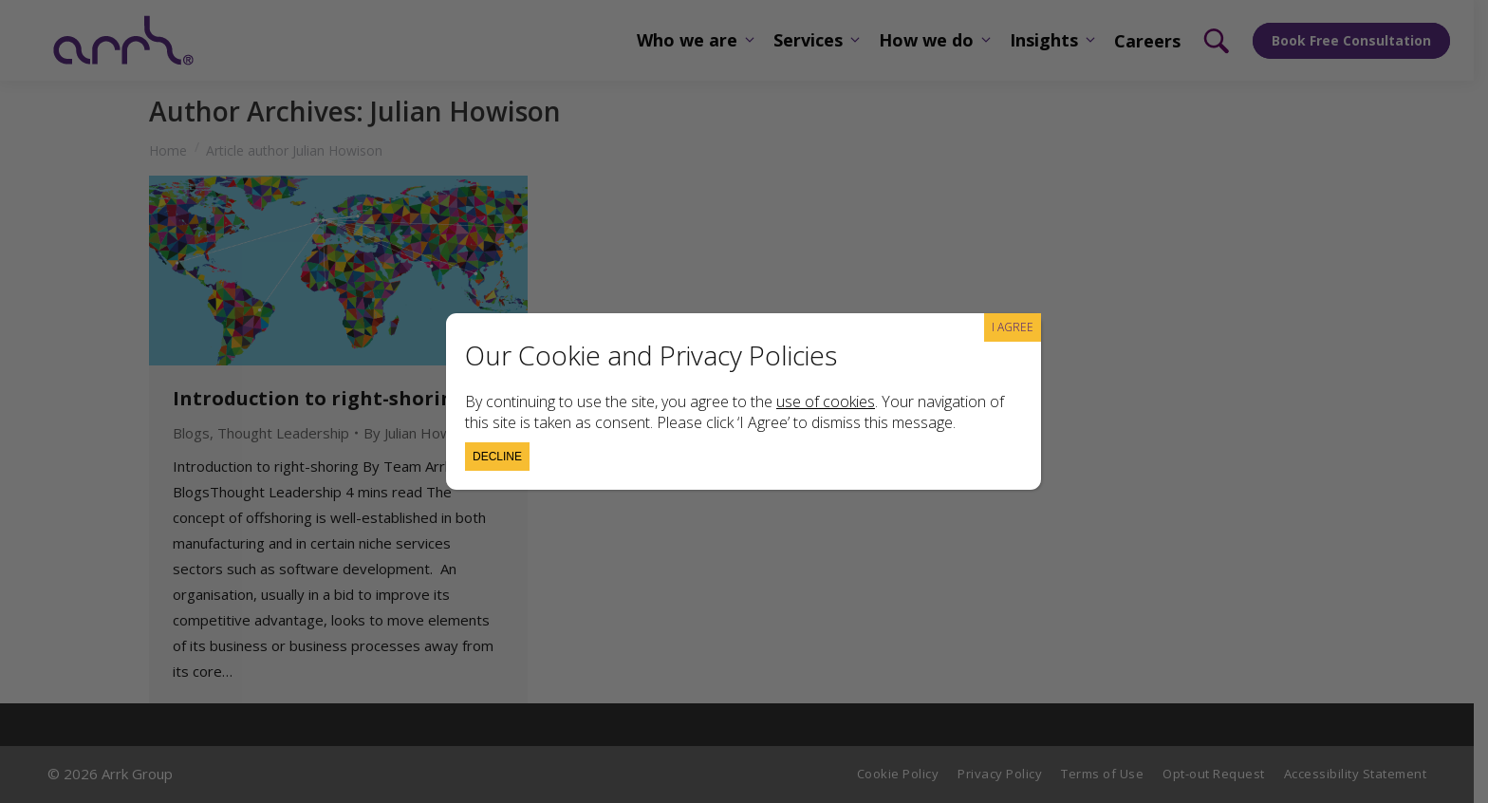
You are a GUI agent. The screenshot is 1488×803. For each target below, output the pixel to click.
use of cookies (825, 401)
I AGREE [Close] (1012, 327)
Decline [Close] (497, 456)
